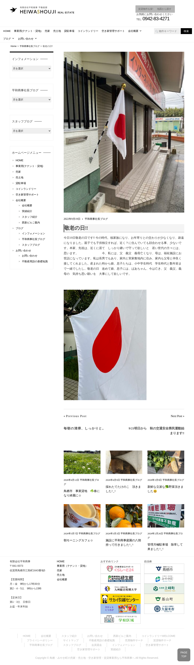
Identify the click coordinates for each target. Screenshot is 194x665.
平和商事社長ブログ (96, 218)
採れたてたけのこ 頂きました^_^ (123, 489)
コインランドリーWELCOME (158, 635)
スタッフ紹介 (29, 216)
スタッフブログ (31, 244)
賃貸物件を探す (135, 9)
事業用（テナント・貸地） (72, 565)
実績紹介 (27, 210)
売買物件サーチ (134, 640)
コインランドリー (88, 30)
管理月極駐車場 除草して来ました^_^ (165, 546)
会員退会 (96, 644)
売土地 (57, 30)
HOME (7, 30)
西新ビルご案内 (31, 222)
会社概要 (133, 30)
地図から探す (160, 9)
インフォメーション (33, 233)
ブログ (7, 38)
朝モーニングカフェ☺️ (78, 540)
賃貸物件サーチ (162, 640)
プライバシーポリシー (40, 640)
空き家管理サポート (113, 30)
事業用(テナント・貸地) (27, 30)
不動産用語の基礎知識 (35, 261)
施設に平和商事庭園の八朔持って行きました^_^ (123, 542)
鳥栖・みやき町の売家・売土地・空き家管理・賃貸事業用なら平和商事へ (92, 657)
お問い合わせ (25, 38)
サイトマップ (71, 640)
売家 (47, 30)
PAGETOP (183, 653)
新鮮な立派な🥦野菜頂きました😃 (165, 489)
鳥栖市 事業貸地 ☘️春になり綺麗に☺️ (82, 493)
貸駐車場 (69, 30)
